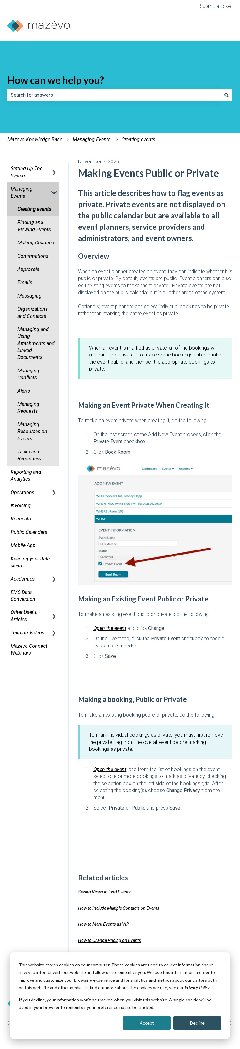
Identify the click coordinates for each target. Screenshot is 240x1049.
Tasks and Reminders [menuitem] (29, 455)
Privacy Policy (197, 987)
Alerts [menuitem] (24, 391)
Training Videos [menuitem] (27, 633)
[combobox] (114, 95)
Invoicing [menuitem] (21, 506)
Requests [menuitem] (21, 519)
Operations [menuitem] (22, 492)
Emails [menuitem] (25, 282)
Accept (147, 1023)
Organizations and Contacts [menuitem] (33, 312)
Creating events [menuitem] (34, 209)
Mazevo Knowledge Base (35, 139)
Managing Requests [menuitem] (28, 407)
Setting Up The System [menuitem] (26, 172)
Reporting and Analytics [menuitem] (26, 475)
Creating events (138, 139)
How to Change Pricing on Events (109, 940)
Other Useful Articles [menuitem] (24, 615)
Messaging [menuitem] (30, 296)
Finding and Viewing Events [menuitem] (34, 225)
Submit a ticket (216, 6)
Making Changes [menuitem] (36, 243)
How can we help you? (56, 80)
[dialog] (120, 995)
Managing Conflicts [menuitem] (28, 374)
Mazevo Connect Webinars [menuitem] (29, 649)
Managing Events (92, 139)
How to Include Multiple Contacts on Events (118, 908)
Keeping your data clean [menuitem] (30, 562)
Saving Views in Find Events (104, 891)
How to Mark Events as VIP (103, 924)
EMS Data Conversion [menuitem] (23, 595)
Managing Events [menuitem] (21, 192)
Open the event (109, 628)
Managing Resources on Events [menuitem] (32, 432)
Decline (197, 1023)
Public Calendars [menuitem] (29, 532)
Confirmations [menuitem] (33, 256)
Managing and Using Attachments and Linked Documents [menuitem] (36, 343)
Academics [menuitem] (23, 579)
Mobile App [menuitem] (23, 545)
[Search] (226, 95)
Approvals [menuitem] (28, 269)
